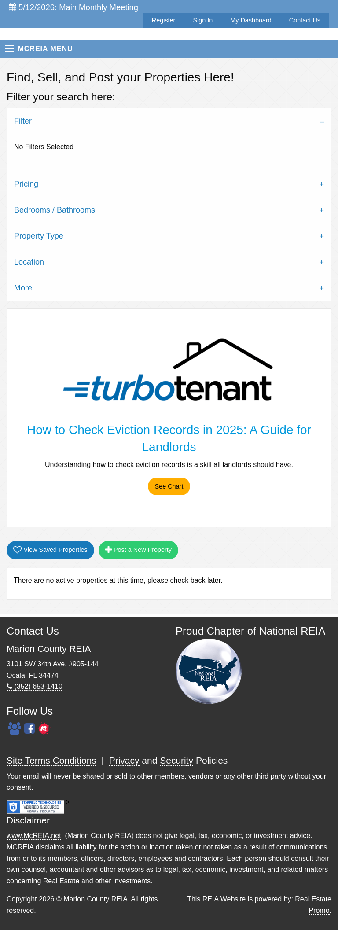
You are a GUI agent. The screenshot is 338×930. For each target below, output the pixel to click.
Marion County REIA (95, 899)
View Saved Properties (50, 550)
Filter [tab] (23, 121)
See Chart (169, 486)
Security (176, 760)
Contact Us (304, 20)
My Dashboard (251, 20)
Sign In (203, 20)
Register (164, 20)
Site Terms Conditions (51, 760)
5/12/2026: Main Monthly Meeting (73, 7)
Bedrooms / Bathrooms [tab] (54, 210)
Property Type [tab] (38, 236)
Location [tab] (29, 261)
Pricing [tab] (26, 184)
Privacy (124, 760)
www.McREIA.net (34, 835)
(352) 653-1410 (34, 686)
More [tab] (23, 287)
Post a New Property (138, 550)
